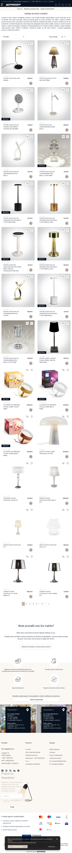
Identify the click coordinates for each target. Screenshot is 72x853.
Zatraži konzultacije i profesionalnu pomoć (36, 647)
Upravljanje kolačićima (32, 764)
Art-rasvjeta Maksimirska (57, 761)
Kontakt (45, 1)
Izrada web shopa (31, 851)
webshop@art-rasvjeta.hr (21, 1)
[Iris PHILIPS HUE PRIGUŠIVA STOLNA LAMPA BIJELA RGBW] (67, 410)
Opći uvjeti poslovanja (32, 752)
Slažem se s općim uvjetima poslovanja (11, 800)
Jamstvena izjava (55, 758)
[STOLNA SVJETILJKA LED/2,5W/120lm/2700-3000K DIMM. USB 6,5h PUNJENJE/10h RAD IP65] (31, 270)
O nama (28, 749)
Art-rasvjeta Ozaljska (56, 764)
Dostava (52, 752)
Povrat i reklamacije (55, 755)
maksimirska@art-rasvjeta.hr (52, 720)
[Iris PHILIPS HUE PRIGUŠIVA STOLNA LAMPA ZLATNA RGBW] (31, 410)
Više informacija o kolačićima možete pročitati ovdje (22, 842)
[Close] (18, 846)
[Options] (51, 846)
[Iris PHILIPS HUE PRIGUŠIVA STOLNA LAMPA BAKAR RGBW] (31, 456)
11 (42, 604)
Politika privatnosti (31, 755)
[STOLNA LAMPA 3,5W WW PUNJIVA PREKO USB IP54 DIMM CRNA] (67, 363)
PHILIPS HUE (7, 403)
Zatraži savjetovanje (36, 699)
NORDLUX (42, 449)
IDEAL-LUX (6, 496)
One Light (6, 76)
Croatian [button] (51, 1)
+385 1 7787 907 (49, 718)
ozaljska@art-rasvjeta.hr (15, 720)
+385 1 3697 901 (36, 1)
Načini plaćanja (54, 749)
